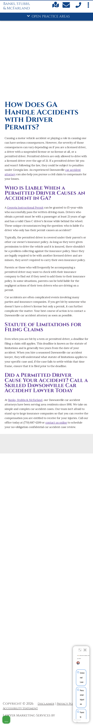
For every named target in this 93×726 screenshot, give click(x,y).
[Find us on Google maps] (55, 6)
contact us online (56, 422)
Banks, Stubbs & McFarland (25, 400)
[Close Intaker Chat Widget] (85, 648)
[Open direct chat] (80, 648)
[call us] (78, 7)
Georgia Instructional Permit (25, 207)
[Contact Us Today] (66, 5)
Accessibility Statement (20, 708)
